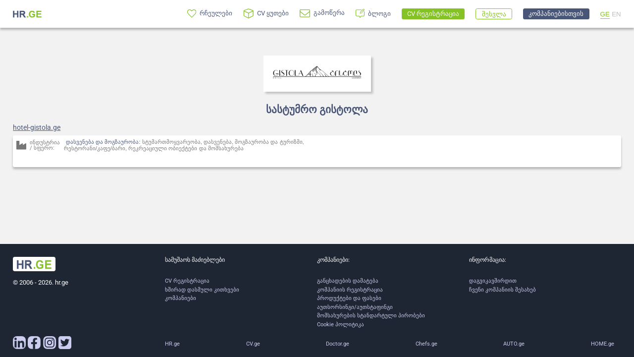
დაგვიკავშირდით (493, 281)
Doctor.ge (337, 344)
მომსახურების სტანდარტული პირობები (371, 315)
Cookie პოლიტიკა (340, 324)
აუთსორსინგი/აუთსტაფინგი (355, 307)
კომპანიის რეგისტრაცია (350, 290)
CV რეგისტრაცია (187, 281)
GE (605, 14)
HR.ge (172, 344)
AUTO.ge (514, 344)
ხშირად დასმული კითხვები (202, 290)
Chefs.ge (426, 344)
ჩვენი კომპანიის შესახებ (502, 290)
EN (616, 14)
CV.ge (253, 344)
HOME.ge (602, 344)
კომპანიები (180, 298)
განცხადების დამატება (347, 281)
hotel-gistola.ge (36, 127)
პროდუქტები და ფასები (349, 298)
